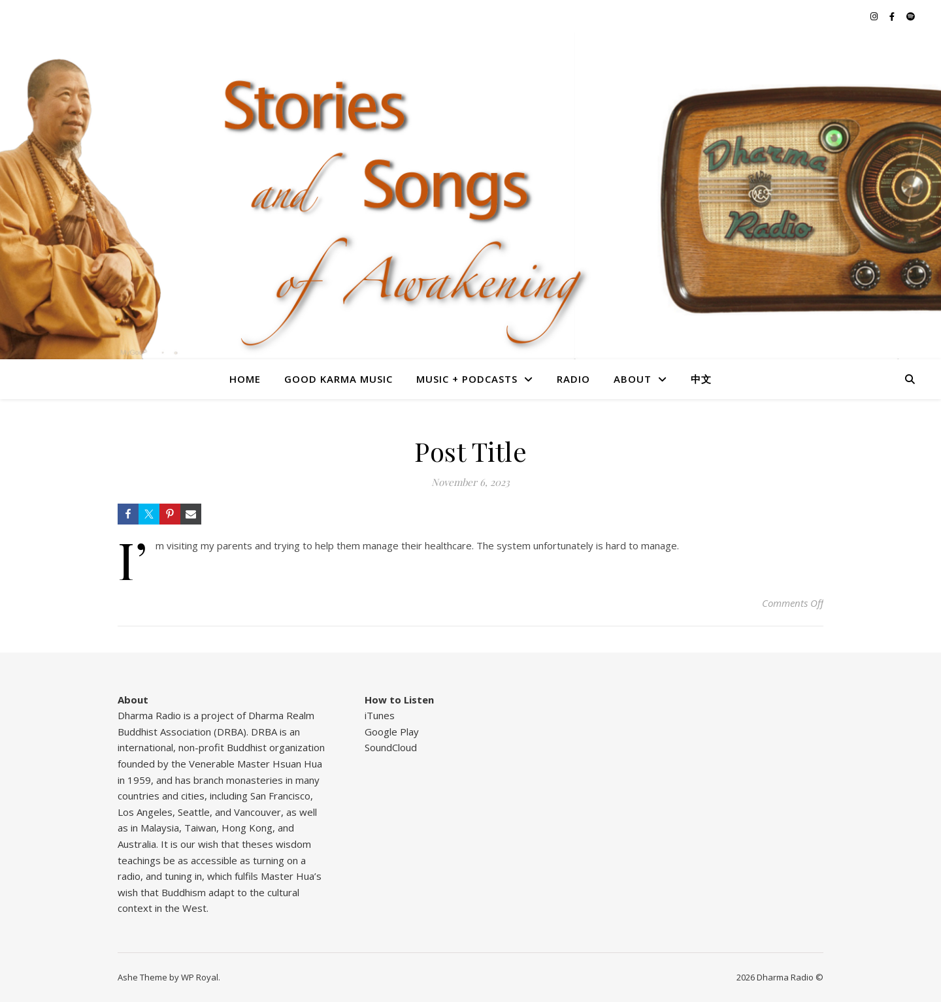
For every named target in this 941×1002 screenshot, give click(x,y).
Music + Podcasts (467, 378)
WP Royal (199, 977)
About (633, 378)
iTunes (380, 715)
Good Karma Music (338, 378)
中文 (701, 378)
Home (245, 378)
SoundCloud (391, 747)
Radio (573, 378)
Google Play (392, 731)
